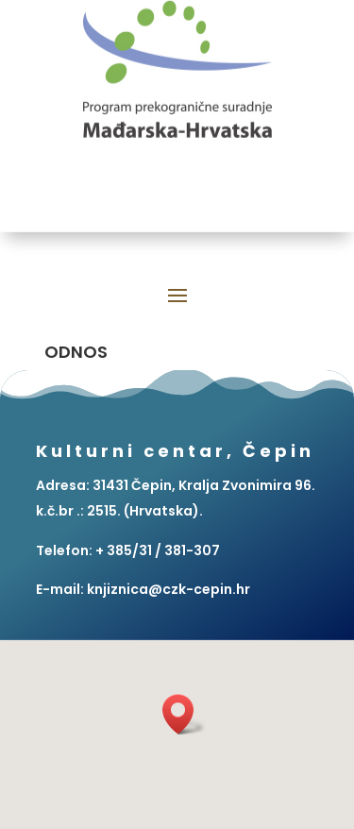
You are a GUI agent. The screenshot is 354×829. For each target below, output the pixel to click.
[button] (184, 714)
